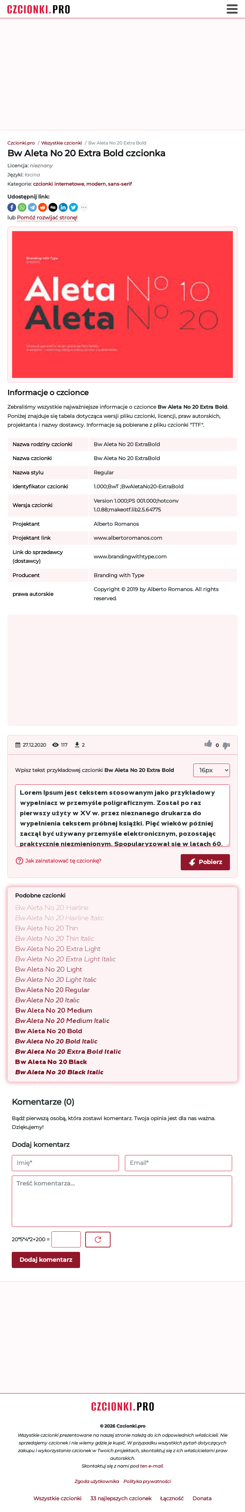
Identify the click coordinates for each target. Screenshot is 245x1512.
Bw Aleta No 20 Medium (53, 1010)
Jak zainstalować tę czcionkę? (58, 860)
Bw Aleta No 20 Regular (52, 990)
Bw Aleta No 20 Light (48, 969)
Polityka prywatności (147, 1481)
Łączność (172, 1498)
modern (96, 184)
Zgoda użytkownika (97, 1481)
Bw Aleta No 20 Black (51, 1061)
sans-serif (120, 184)
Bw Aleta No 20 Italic (47, 1000)
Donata (202, 1498)
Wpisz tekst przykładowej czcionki (94, 770)
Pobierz (205, 862)
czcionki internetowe (58, 184)
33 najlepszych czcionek (120, 1498)
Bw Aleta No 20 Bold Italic (56, 1041)
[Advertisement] (122, 74)
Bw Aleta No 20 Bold (48, 1031)
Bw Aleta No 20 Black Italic (59, 1072)
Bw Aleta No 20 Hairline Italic (59, 918)
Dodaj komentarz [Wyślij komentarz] (45, 1259)
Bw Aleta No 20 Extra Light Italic (65, 959)
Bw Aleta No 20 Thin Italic (54, 938)
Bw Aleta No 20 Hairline (52, 907)
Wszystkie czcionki (57, 1498)
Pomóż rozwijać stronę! (47, 217)
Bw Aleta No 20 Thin (46, 928)
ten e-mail (151, 1466)
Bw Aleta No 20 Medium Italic (62, 1020)
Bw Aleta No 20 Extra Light (58, 948)
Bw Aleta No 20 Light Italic (56, 979)
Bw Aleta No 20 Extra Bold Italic (68, 1051)
